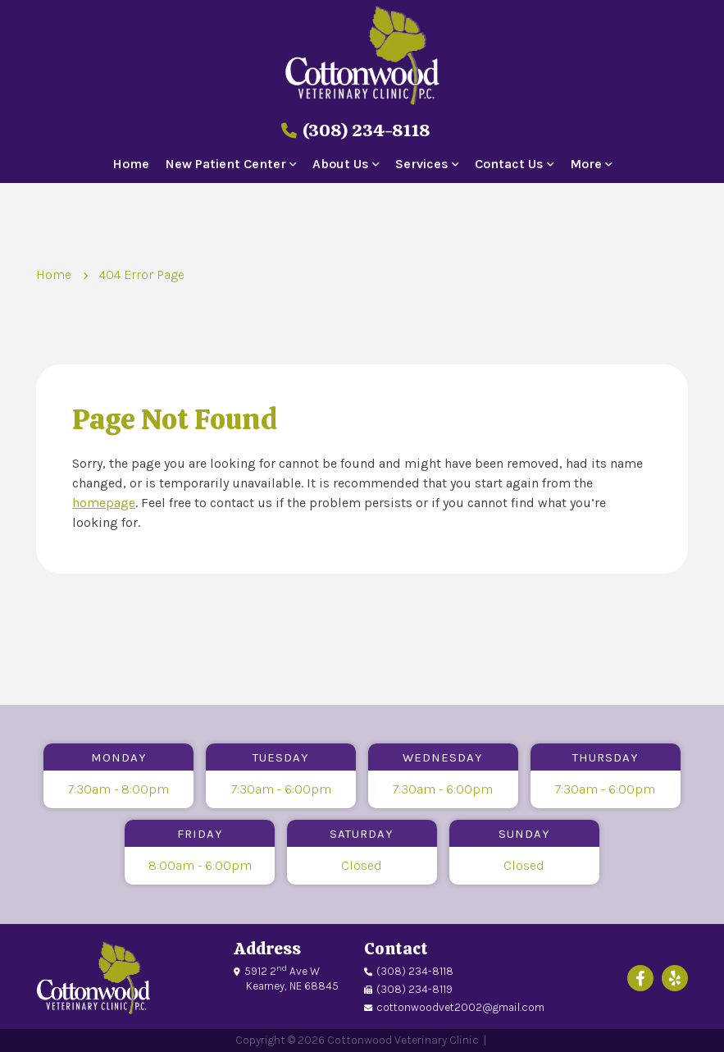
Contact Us (509, 165)
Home (130, 165)
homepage (103, 502)
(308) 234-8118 (355, 130)
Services (422, 165)
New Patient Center (226, 165)
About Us (340, 165)
